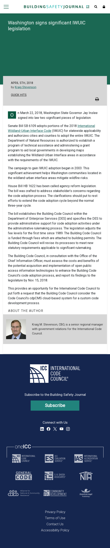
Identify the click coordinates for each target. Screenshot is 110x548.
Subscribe (55, 405)
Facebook (48, 428)
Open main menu (6, 6)
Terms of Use (55, 518)
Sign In (104, 6)
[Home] (54, 6)
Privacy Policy (55, 512)
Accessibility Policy (55, 530)
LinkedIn (42, 428)
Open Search (96, 6)
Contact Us (55, 524)
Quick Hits (19, 95)
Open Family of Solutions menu (88, 6)
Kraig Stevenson (25, 87)
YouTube (61, 428)
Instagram (68, 428)
